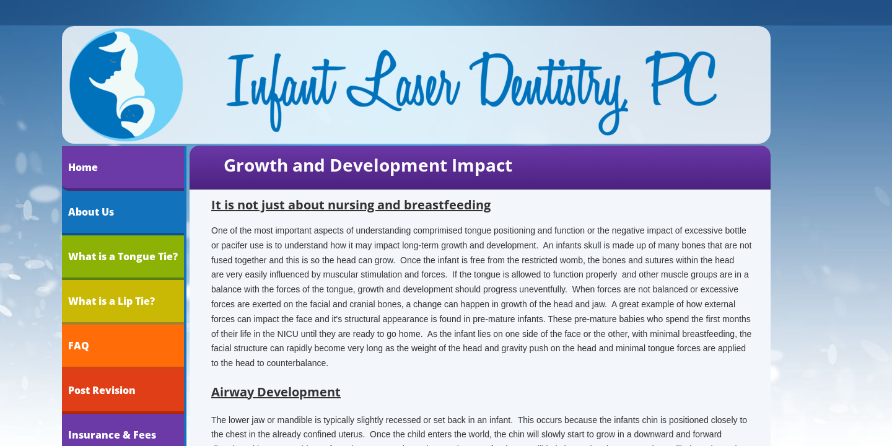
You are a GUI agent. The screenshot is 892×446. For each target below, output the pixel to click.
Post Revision (102, 390)
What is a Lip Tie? (111, 301)
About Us (91, 212)
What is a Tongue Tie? (123, 256)
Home (83, 167)
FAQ (78, 345)
